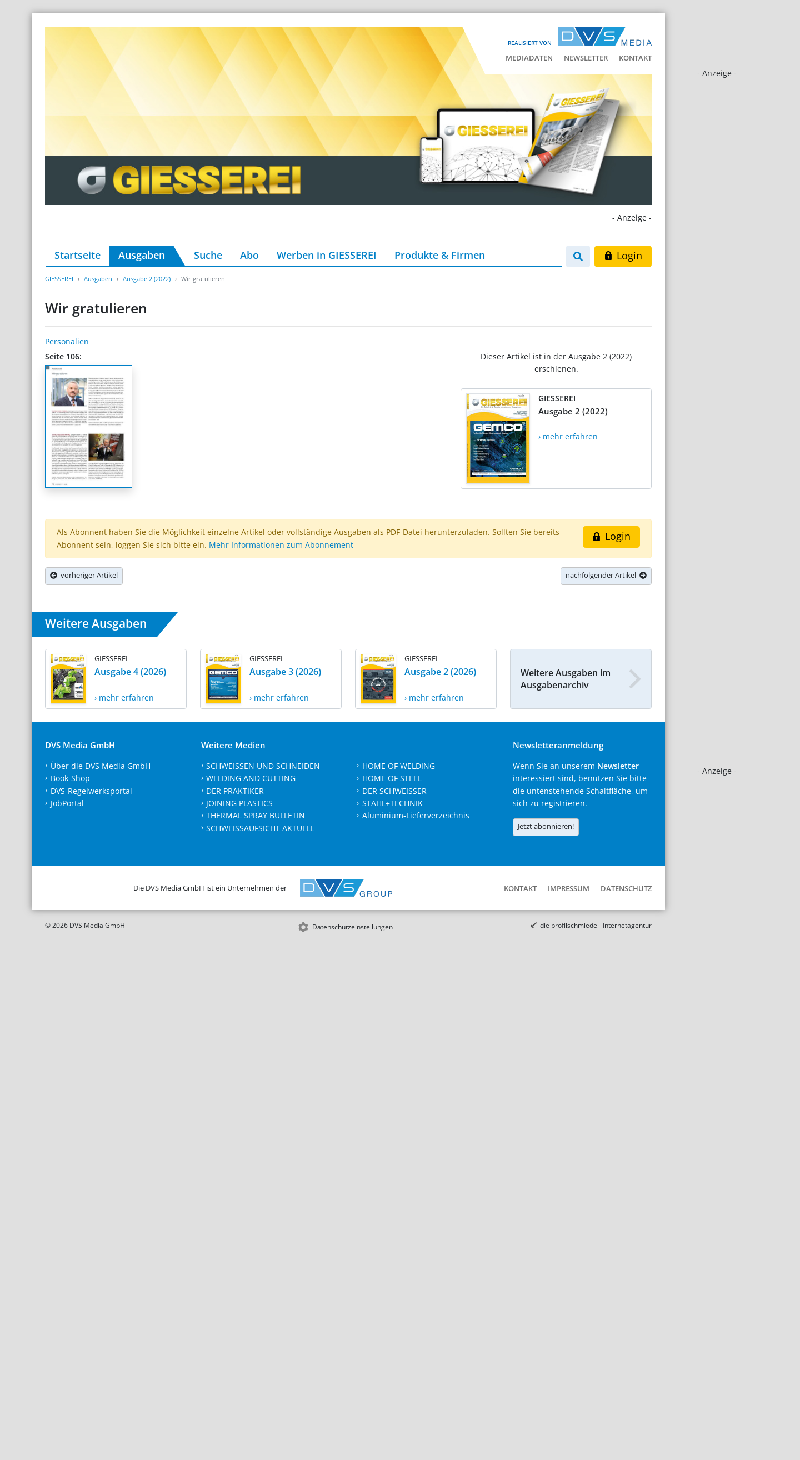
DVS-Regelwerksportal (91, 791)
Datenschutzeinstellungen (352, 927)
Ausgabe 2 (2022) (147, 278)
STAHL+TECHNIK (392, 803)
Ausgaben (141, 255)
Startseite (77, 255)
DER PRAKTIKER (235, 791)
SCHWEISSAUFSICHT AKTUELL (260, 828)
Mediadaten (529, 58)
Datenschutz (626, 888)
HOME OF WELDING (398, 766)
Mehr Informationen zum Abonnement (281, 544)
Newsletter (586, 58)
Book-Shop (70, 778)
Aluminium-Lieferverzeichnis (415, 815)
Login (623, 255)
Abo (249, 255)
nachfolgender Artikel (606, 575)
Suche (208, 255)
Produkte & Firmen (439, 255)
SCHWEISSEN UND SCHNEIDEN (263, 766)
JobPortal (67, 803)
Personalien (67, 341)
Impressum (568, 888)
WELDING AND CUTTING (251, 778)
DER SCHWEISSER (394, 791)
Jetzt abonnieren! (546, 826)
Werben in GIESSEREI (327, 255)
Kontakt (635, 58)
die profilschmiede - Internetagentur (596, 925)
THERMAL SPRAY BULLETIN (255, 815)
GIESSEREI (59, 278)
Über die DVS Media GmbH (101, 766)
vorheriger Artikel (84, 575)
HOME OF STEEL (392, 778)
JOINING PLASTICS (239, 803)
